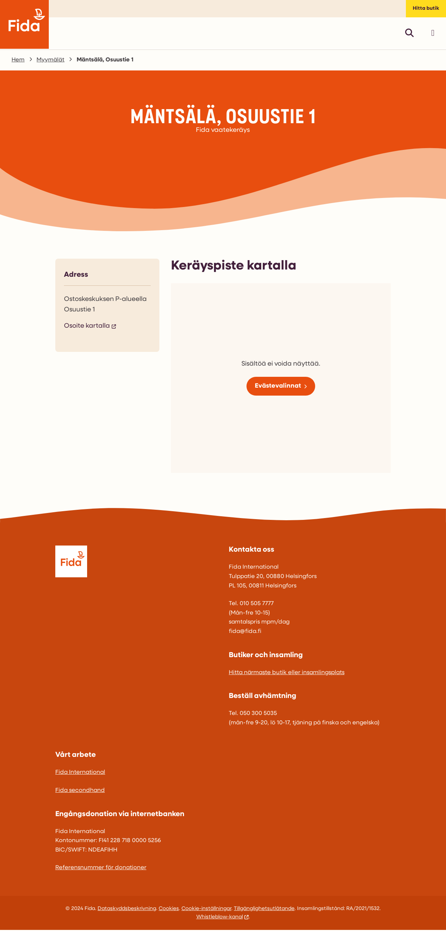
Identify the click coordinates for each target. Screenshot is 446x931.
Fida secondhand (80, 791)
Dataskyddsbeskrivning (127, 910)
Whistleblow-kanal (219, 918)
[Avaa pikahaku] (409, 34)
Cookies (169, 910)
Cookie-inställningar (206, 910)
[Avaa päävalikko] (433, 34)
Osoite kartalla (87, 327)
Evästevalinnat (278, 387)
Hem (18, 61)
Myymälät (51, 61)
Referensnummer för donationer (100, 869)
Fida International (80, 774)
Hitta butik (425, 9)
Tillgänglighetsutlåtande (264, 910)
